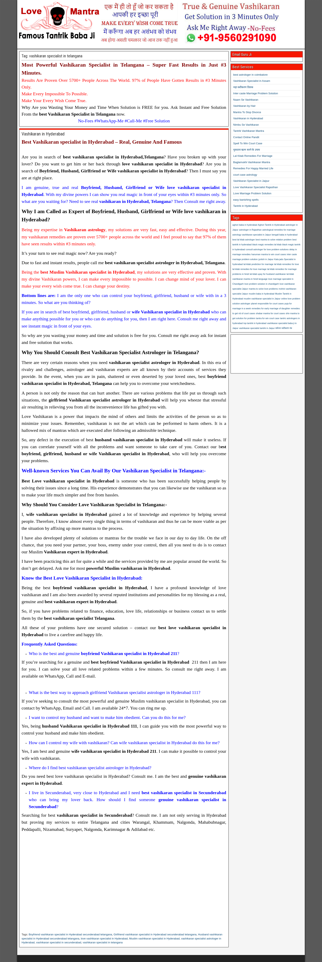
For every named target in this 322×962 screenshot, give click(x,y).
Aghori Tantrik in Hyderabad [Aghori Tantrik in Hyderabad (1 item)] (271, 225)
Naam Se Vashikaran (245, 99)
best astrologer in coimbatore (250, 74)
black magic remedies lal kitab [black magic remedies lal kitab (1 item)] (267, 244)
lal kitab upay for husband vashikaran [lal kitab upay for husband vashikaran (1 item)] (268, 274)
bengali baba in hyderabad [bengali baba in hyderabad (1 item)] (285, 234)
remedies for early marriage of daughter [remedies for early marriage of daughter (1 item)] (271, 308)
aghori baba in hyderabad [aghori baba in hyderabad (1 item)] (244, 225)
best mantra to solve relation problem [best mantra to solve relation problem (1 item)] (274, 239)
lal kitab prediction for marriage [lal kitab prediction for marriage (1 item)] (259, 264)
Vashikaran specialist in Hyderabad (73, 142)
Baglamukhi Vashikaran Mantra (251, 162)
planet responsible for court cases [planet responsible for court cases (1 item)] (267, 303)
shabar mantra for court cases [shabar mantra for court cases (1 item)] (270, 313)
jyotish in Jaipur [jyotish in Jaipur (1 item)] (265, 259)
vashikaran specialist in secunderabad (58, 942)
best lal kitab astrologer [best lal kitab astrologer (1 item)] (243, 239)
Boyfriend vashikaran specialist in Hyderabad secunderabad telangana (70, 934)
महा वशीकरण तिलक (243, 87)
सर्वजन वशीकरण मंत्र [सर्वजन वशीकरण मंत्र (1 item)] (283, 328)
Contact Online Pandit (246, 137)
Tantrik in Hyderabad (245, 205)
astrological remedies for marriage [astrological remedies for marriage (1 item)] (278, 230)
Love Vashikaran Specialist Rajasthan (255, 187)
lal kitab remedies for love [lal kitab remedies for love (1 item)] (286, 264)
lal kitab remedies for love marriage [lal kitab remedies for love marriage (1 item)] (249, 269)
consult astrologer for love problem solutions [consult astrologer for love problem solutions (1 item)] (267, 249)
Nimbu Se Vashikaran (246, 124)
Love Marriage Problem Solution (252, 193)
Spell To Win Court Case (247, 143)
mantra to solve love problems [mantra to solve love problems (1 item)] (263, 289)
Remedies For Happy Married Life (253, 168)
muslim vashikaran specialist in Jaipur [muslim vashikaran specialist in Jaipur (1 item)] (262, 298)
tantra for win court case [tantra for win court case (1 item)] (267, 318)
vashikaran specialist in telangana (103, 942)
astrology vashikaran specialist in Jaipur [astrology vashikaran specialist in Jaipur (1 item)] (251, 234)
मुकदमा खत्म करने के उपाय (246, 149)
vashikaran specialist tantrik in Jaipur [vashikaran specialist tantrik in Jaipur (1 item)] (257, 328)
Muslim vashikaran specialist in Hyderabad (154, 938)
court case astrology (245, 174)
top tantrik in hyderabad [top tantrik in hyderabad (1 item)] (255, 323)
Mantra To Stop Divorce (247, 112)
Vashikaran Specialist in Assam (251, 80)
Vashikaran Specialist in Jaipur (251, 180)
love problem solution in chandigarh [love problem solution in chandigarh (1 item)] (261, 284)
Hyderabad (51, 783)
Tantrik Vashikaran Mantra (248, 130)
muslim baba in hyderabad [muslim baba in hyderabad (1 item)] (261, 293)
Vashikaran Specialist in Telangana (102, 65)
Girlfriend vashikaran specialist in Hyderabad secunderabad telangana (155, 934)
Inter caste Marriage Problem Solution (255, 93)
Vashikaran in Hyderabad (43, 133)
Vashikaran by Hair (244, 105)
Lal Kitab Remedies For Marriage (253, 155)
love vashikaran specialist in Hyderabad (104, 938)
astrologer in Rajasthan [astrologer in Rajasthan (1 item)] (250, 230)
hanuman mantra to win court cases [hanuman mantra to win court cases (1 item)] (268, 254)
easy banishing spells (246, 199)
